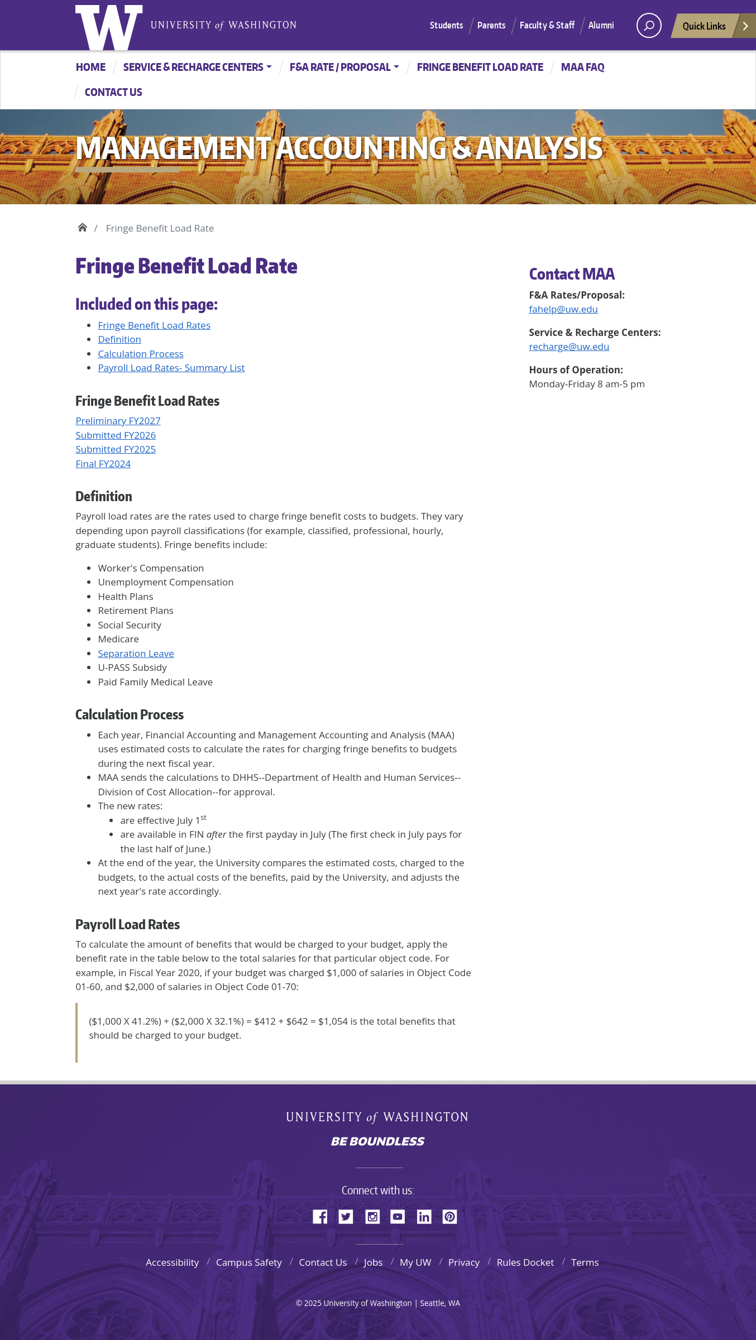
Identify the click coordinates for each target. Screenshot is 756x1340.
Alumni (601, 25)
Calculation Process (140, 353)
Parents (491, 25)
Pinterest (454, 1215)
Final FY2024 (103, 463)
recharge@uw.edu (569, 346)
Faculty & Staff (547, 25)
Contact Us (323, 1262)
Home (91, 67)
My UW (415, 1262)
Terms (585, 1262)
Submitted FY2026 (115, 435)
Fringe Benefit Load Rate (480, 67)
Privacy (464, 1262)
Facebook (324, 1215)
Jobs (373, 1262)
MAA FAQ (583, 67)
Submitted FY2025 (115, 449)
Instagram (376, 1215)
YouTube (402, 1215)
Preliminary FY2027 (117, 420)
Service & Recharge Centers (193, 67)
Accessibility (172, 1262)
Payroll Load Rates (127, 924)
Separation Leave (136, 653)
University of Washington (111, 25)
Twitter (350, 1215)
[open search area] (649, 25)
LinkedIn (428, 1215)
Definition (119, 339)
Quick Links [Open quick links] (716, 29)
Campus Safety (249, 1262)
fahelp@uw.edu (564, 308)
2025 (313, 1303)
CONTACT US (113, 92)
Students (446, 25)
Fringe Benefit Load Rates (154, 325)
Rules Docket (525, 1262)
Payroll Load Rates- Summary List (171, 367)
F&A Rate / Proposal (340, 67)
